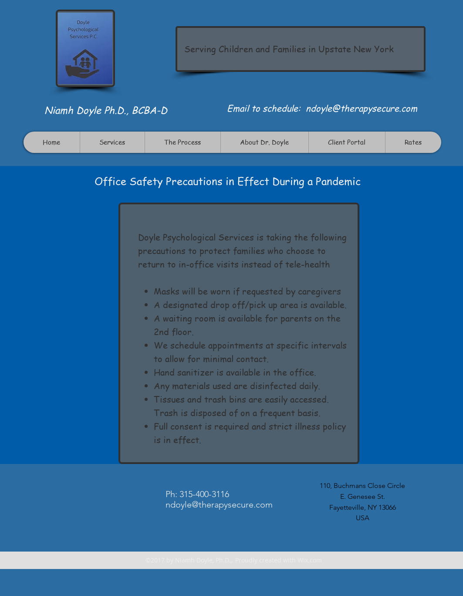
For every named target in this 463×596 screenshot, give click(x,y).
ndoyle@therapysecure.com (361, 108)
